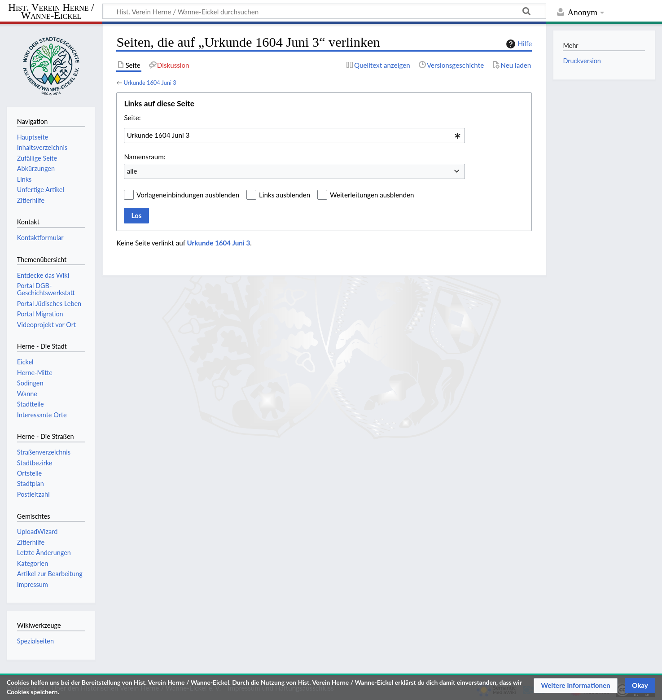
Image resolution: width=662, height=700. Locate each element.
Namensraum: (144, 157)
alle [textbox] (132, 171)
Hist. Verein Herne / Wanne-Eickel (51, 12)
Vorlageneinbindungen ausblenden (187, 195)
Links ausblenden (284, 195)
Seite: (132, 118)
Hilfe (518, 43)
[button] (576, 685)
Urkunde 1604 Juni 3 (149, 82)
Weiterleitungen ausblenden (372, 195)
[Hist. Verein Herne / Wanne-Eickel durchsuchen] (324, 11)
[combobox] (294, 135)
